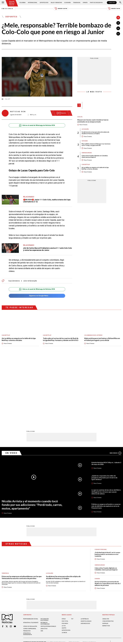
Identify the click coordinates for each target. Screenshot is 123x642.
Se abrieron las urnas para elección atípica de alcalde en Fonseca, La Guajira (95, 132)
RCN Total (65, 552)
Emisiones (7, 8)
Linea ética (44, 559)
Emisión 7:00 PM (114, 8)
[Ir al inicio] (11, 3)
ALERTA (64, 558)
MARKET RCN (106, 556)
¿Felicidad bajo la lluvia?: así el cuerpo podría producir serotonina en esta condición (107, 485)
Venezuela (5, 504)
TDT (72, 549)
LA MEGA (64, 563)
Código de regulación (30, 557)
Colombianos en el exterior (93, 335)
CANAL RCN (112, 2)
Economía (67, 2)
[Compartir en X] (118, 28)
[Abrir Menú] (3, 2)
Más (115, 383)
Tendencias (76, 2)
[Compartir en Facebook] (118, 23)
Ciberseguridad (87, 152)
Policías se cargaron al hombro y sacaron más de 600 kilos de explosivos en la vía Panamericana (106, 436)
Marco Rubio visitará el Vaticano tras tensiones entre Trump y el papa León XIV (96, 144)
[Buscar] (120, 2)
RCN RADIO (65, 554)
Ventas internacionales (48, 557)
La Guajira (85, 129)
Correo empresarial (29, 559)
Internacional (32, 2)
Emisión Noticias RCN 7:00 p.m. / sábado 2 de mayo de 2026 (106, 394)
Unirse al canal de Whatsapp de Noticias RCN (37, 125)
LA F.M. (64, 556)
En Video (11, 384)
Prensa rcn (26, 561)
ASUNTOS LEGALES (86, 552)
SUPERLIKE (105, 554)
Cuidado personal (101, 480)
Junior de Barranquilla (30, 281)
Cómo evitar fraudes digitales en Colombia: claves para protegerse (95, 156)
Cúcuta (79, 117)
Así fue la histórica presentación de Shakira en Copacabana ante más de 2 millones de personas (108, 514)
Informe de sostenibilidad (45, 554)
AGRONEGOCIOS (85, 554)
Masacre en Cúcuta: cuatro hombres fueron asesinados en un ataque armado (92, 121)
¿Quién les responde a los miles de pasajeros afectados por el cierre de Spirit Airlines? (104, 408)
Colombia (22, 2)
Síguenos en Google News (37, 295)
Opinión (85, 2)
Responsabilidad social (30, 549)
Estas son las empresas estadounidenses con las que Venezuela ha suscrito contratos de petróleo (22, 508)
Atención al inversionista (27, 564)
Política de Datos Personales (57, 572)
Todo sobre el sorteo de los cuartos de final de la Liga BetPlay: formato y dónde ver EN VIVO (60, 339)
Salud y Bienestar (56, 2)
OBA (42, 561)
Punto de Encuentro (96, 2)
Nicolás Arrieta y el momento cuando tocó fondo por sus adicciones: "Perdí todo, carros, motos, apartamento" (32, 435)
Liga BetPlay (86, 164)
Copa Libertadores (14, 281)
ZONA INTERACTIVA (107, 552)
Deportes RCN (44, 2)
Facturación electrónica (45, 550)
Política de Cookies (74, 572)
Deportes (11, 17)
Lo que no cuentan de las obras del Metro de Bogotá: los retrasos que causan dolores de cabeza (106, 422)
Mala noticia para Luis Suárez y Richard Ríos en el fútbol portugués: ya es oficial (102, 339)
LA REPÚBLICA (85, 549)
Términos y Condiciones (89, 572)
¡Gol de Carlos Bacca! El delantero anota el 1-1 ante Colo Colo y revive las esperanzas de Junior (47, 249)
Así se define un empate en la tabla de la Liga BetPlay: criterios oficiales (95, 168)
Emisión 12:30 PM (61, 8)
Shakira (97, 509)
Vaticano (85, 141)
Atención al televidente (30, 553)
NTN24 (64, 549)
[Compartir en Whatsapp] (118, 34)
